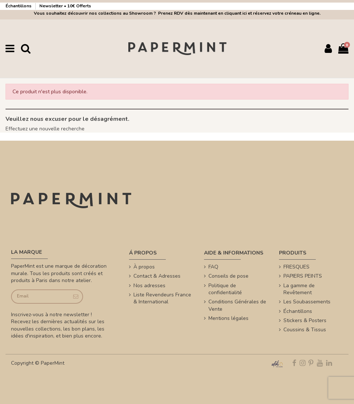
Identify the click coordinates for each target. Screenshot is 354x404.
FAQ (213, 266)
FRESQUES (296, 266)
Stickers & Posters (304, 320)
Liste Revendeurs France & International (162, 298)
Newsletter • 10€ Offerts (65, 6)
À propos (144, 266)
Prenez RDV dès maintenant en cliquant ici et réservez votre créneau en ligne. (238, 13)
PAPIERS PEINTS (302, 276)
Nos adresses (149, 285)
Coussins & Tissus (304, 329)
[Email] (40, 296)
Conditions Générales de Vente (237, 305)
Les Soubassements (306, 301)
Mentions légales (228, 318)
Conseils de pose (228, 276)
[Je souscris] (75, 296)
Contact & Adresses (156, 276)
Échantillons (19, 6)
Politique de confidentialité (225, 289)
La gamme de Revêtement (299, 289)
